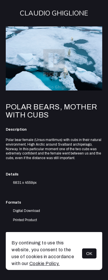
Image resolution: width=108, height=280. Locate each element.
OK (89, 253)
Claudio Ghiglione (54, 13)
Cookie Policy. (44, 263)
